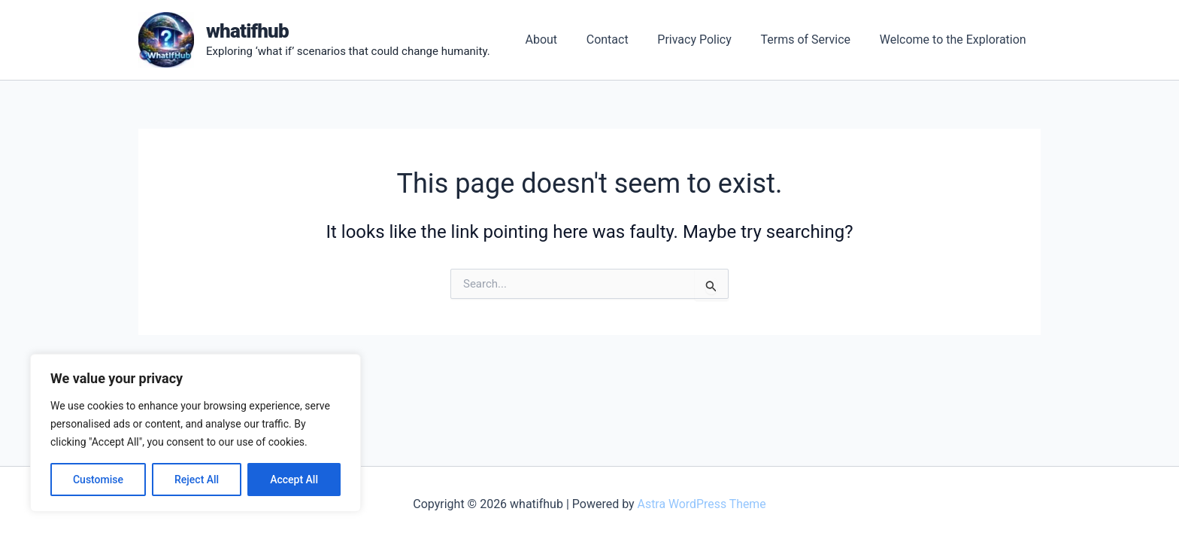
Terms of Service (813, 39)
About (563, 39)
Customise (98, 479)
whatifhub (247, 31)
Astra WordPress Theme (701, 504)
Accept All (294, 479)
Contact (625, 39)
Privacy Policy (707, 39)
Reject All (196, 479)
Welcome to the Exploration (955, 39)
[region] (195, 433)
